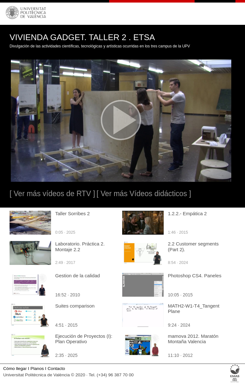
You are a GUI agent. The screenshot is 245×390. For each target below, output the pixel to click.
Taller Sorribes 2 (72, 213)
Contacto (56, 368)
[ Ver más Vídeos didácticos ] (143, 193)
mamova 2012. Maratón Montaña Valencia (193, 338)
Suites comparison (74, 305)
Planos (37, 368)
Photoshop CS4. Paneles (194, 275)
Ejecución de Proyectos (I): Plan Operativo (83, 338)
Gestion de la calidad (77, 275)
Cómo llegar (15, 368)
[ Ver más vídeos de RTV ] (52, 193)
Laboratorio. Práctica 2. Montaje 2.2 (80, 246)
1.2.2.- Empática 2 (187, 213)
